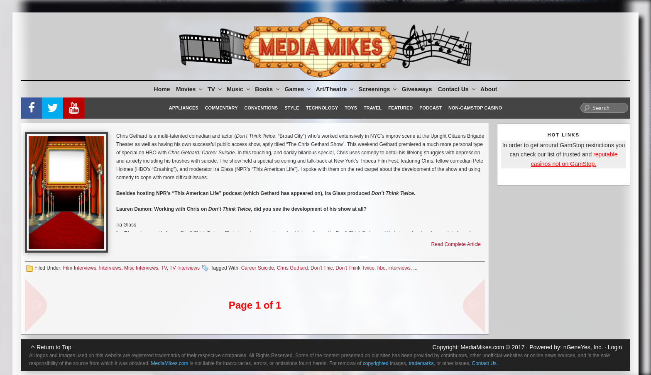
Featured (400, 107)
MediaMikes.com (482, 347)
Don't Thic (322, 268)
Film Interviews (79, 268)
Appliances (183, 107)
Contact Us (457, 89)
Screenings (378, 89)
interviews (399, 268)
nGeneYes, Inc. (583, 347)
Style (291, 107)
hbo (381, 268)
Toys (351, 107)
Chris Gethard (292, 268)
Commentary (221, 107)
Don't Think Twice (354, 268)
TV (215, 89)
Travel (373, 107)
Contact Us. (485, 363)
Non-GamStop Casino (475, 107)
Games (298, 89)
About (488, 89)
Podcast (430, 107)
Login (615, 347)
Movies (189, 89)
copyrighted (376, 363)
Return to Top (54, 347)
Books (268, 89)
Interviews (110, 268)
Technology (322, 107)
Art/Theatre (335, 89)
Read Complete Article (456, 244)
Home (162, 89)
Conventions (261, 107)
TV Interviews (184, 268)
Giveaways (417, 89)
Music (239, 89)
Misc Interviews (141, 268)
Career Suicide (257, 268)
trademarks (421, 363)
